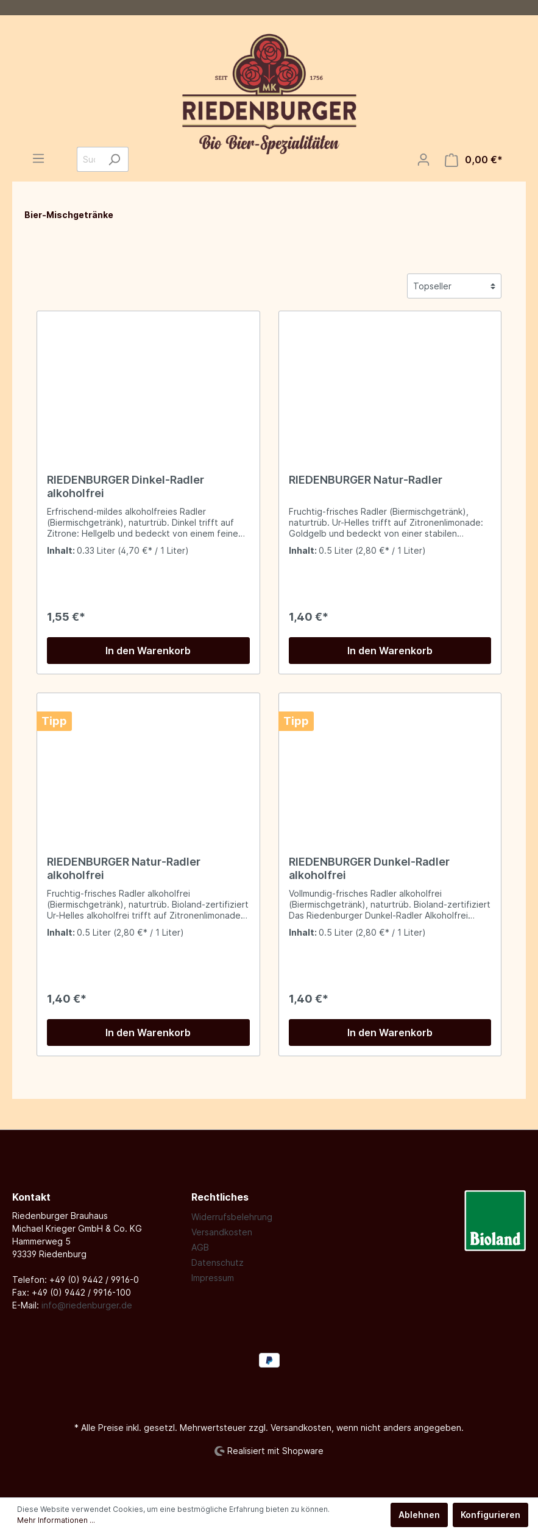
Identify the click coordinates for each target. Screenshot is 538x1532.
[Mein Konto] (423, 159)
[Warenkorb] (473, 160)
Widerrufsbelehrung (231, 1217)
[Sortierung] (454, 286)
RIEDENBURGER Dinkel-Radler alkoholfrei (125, 486)
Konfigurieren (490, 1514)
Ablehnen (419, 1514)
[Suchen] (114, 159)
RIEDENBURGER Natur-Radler (365, 479)
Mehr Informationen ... (56, 1520)
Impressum (212, 1278)
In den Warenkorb (148, 650)
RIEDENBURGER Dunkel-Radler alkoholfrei (369, 868)
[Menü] (38, 158)
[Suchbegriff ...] (89, 159)
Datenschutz (217, 1262)
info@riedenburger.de (86, 1305)
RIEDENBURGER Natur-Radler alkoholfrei (123, 868)
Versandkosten (221, 1232)
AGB (200, 1247)
